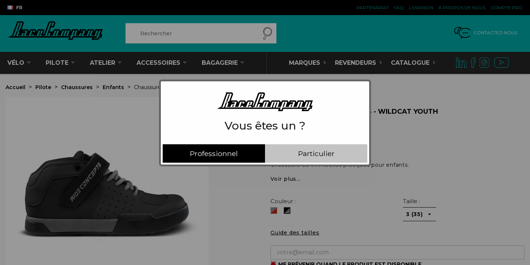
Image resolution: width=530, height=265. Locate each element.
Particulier (316, 153)
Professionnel (214, 153)
